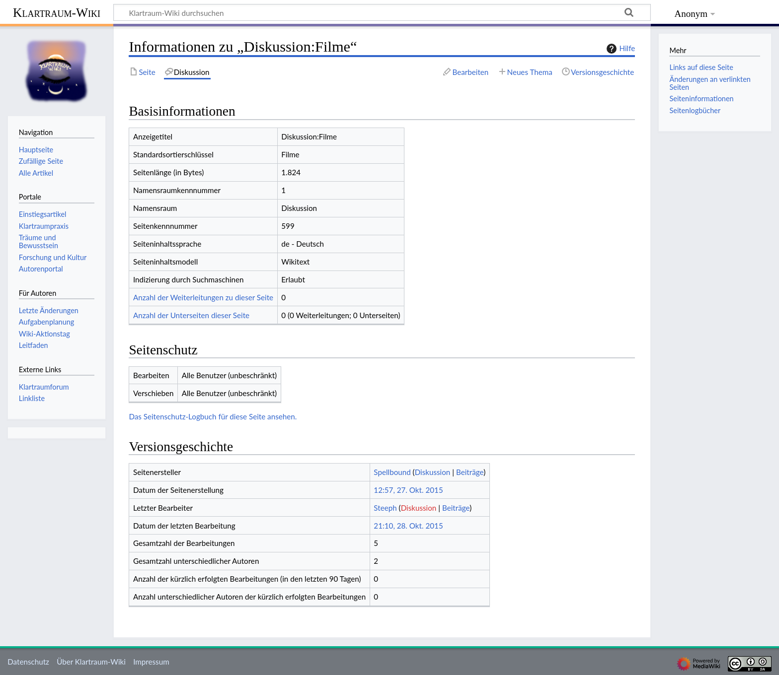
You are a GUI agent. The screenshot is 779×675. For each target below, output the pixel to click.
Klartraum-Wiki (56, 12)
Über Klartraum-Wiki (91, 661)
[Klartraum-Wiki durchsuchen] (382, 12)
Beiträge (469, 472)
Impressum (151, 661)
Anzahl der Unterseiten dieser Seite (191, 315)
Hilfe (619, 49)
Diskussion (433, 472)
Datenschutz (28, 661)
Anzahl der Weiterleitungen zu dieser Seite (203, 297)
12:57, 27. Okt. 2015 (408, 489)
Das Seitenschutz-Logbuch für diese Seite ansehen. (213, 416)
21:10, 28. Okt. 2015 (408, 525)
